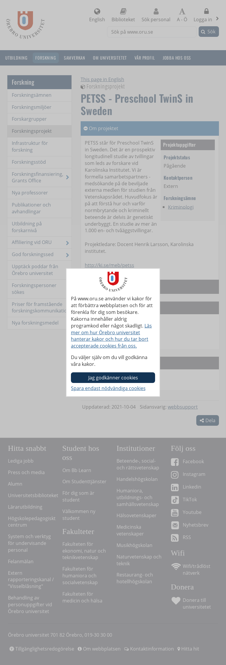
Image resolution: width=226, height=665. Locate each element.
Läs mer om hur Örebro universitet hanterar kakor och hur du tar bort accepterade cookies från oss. (111, 335)
